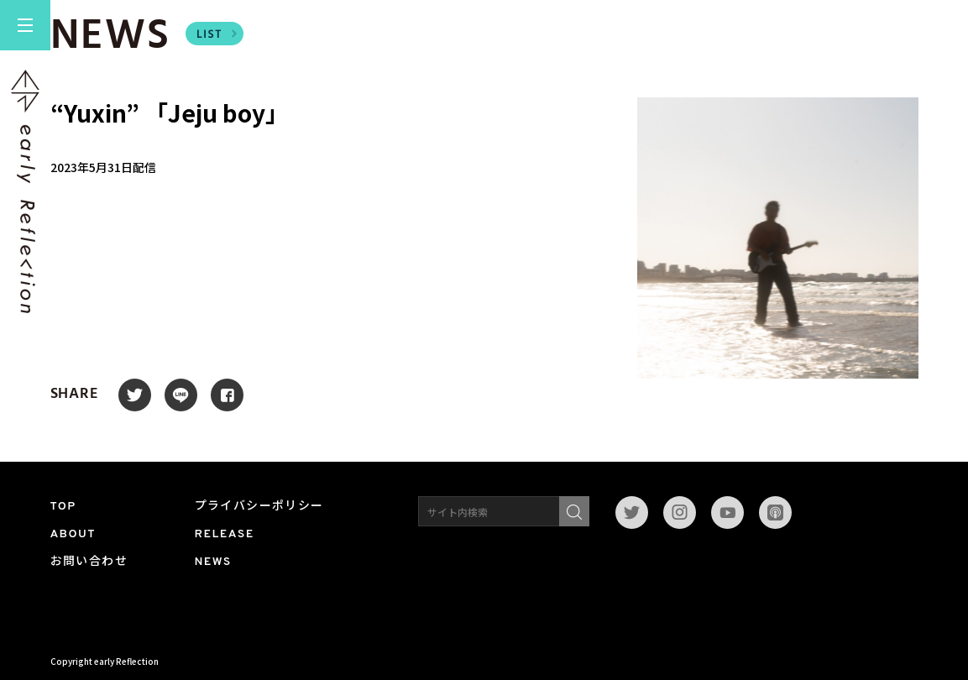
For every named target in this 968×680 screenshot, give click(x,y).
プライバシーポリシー (259, 507)
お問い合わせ (89, 562)
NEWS (213, 562)
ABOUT (73, 534)
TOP (63, 507)
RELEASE (224, 534)
